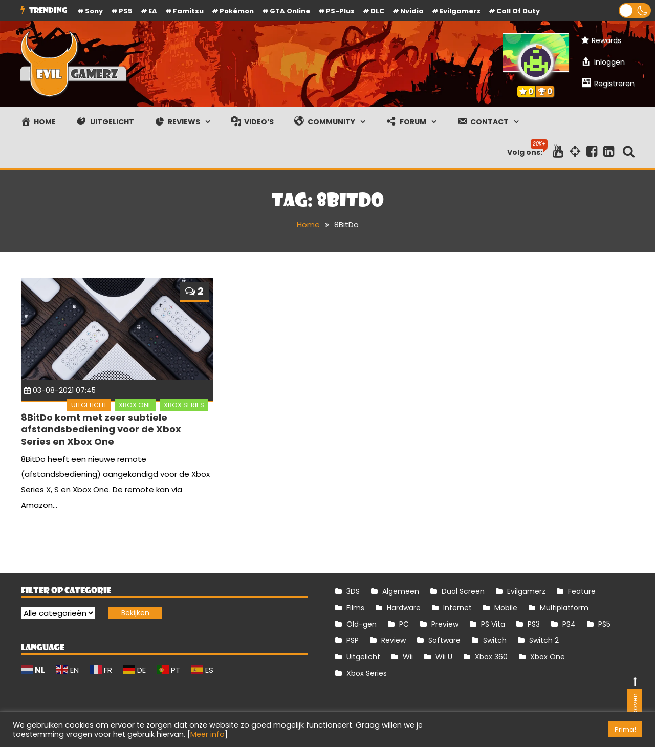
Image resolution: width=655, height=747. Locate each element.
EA (152, 11)
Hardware (404, 608)
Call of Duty (518, 11)
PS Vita (493, 624)
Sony (94, 11)
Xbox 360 (491, 657)
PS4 (569, 624)
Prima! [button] (625, 729)
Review (393, 640)
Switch (495, 640)
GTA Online (290, 11)
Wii (408, 657)
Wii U (443, 657)
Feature (582, 591)
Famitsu (188, 11)
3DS (353, 591)
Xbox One (135, 405)
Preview (444, 624)
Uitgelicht (89, 405)
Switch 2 (544, 640)
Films (355, 608)
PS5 (126, 11)
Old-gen (361, 624)
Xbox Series (184, 405)
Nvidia (412, 11)
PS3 (534, 624)
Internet (457, 608)
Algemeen (400, 591)
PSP (352, 640)
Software (444, 640)
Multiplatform (564, 608)
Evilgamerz (460, 11)
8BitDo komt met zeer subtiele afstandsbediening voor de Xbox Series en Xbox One (101, 429)
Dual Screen (463, 591)
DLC (377, 11)
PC (404, 624)
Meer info (207, 734)
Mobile (505, 608)
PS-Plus (340, 11)
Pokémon (237, 11)
